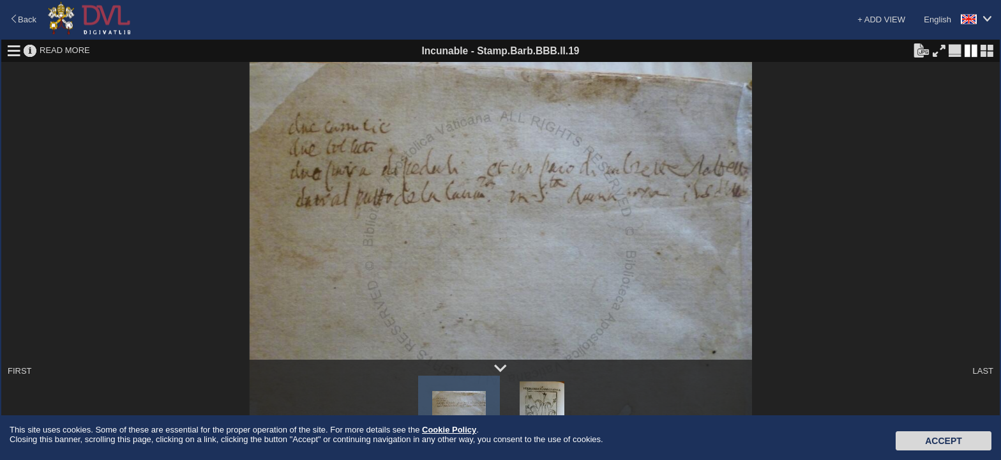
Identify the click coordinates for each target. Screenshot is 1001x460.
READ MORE (65, 50)
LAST (982, 371)
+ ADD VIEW (881, 19)
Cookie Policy (449, 429)
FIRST (20, 371)
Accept (943, 441)
